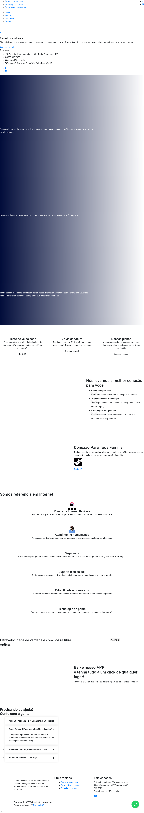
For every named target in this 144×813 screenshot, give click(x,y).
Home (7, 12)
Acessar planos (121, 354)
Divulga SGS (38, 805)
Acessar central (72, 351)
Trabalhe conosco (69, 788)
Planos (8, 15)
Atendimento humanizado (72, 535)
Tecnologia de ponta (72, 609)
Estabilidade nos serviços (72, 591)
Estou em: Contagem (15, 7)
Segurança (72, 553)
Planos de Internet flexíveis (72, 511)
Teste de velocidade (22, 339)
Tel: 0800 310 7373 (14, 1)
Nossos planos (121, 339)
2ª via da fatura (72, 339)
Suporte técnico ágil (72, 572)
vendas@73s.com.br (14, 4)
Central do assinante (70, 785)
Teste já (22, 354)
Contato (8, 21)
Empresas (9, 18)
